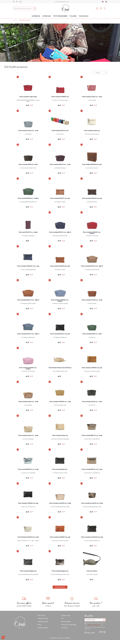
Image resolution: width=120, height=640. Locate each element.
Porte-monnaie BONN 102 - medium (28, 198)
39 (95, 173)
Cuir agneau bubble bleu (28, 337)
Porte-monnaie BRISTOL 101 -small (92, 435)
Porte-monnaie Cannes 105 (92, 130)
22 (95, 105)
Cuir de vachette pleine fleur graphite (28, 574)
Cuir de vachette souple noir (92, 540)
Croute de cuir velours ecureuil (60, 540)
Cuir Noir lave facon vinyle (60, 473)
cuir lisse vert (91, 337)
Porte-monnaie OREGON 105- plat (92, 198)
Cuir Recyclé (60, 134)
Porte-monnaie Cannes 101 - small (92, 96)
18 (27, 241)
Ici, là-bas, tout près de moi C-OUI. (61, 1)
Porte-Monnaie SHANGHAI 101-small (28, 537)
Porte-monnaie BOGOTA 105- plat (60, 198)
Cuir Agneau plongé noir (60, 337)
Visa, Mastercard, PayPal (72, 602)
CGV (62, 618)
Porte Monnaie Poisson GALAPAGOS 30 (60, 367)
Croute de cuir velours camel (92, 371)
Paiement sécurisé (43, 621)
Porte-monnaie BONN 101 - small (91, 334)
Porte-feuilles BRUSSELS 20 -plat (92, 164)
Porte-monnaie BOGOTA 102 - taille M (60, 232)
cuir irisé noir (92, 405)
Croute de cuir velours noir (28, 506)
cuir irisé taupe (28, 405)
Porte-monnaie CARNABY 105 (60, 96)
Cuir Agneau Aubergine (28, 235)
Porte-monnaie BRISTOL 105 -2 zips (92, 469)
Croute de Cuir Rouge (92, 235)
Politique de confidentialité (68, 624)
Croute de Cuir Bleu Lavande (60, 303)
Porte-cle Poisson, (92, 571)
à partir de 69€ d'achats (24, 602)
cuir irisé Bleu (28, 134)
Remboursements (43, 627)
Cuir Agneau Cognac (60, 201)
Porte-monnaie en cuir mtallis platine (28, 540)
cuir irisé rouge (92, 100)
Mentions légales (66, 621)
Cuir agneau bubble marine (59, 235)
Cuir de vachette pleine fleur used (92, 506)
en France (48, 602)
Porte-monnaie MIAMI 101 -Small (28, 164)
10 (27, 105)
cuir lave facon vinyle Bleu (28, 473)
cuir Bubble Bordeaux (60, 168)
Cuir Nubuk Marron (92, 201)
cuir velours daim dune (60, 405)
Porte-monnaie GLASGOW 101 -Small (60, 503)
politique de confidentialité (93, 625)
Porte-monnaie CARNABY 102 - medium (92, 233)
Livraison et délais (43, 618)
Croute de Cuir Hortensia (28, 371)
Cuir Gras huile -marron (92, 168)
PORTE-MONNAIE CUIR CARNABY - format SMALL (28, 101)
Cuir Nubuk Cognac (60, 269)
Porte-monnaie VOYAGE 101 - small (92, 300)
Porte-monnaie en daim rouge (28, 96)
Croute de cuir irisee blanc (92, 134)
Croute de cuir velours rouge (60, 100)
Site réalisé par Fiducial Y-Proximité (60, 638)
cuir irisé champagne (28, 439)
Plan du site (64, 627)
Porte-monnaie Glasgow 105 (28, 571)
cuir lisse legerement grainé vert (28, 201)
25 (63, 139)
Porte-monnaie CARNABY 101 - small (60, 401)
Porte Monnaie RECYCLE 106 (60, 130)
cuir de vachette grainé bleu (28, 269)
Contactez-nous (65, 615)
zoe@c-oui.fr (96, 602)
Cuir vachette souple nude (60, 371)
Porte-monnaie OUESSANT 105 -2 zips (28, 266)
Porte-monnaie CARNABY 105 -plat (92, 367)
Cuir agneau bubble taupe (92, 269)
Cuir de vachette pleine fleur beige (60, 506)
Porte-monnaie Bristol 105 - (60, 469)
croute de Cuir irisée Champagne (60, 439)
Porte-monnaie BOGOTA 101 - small (60, 164)
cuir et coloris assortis (92, 574)
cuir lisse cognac (92, 303)
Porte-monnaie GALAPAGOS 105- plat (92, 537)
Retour (40, 624)
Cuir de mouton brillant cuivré (28, 168)
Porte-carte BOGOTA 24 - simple (28, 232)
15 (59, 105)
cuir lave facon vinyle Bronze (92, 439)
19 (31, 105)
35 (63, 105)
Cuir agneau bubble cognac (28, 303)
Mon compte (41, 615)
